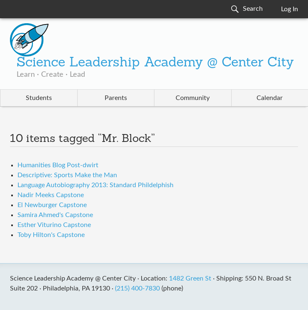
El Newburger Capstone (52, 205)
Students (39, 98)
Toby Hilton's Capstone (51, 235)
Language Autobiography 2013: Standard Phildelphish (95, 185)
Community (193, 98)
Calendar (270, 98)
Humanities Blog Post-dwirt (57, 165)
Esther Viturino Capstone (54, 225)
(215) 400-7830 (137, 288)
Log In (289, 9)
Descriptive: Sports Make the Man (67, 175)
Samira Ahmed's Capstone (55, 215)
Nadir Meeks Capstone (50, 195)
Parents (116, 98)
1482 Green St (190, 278)
